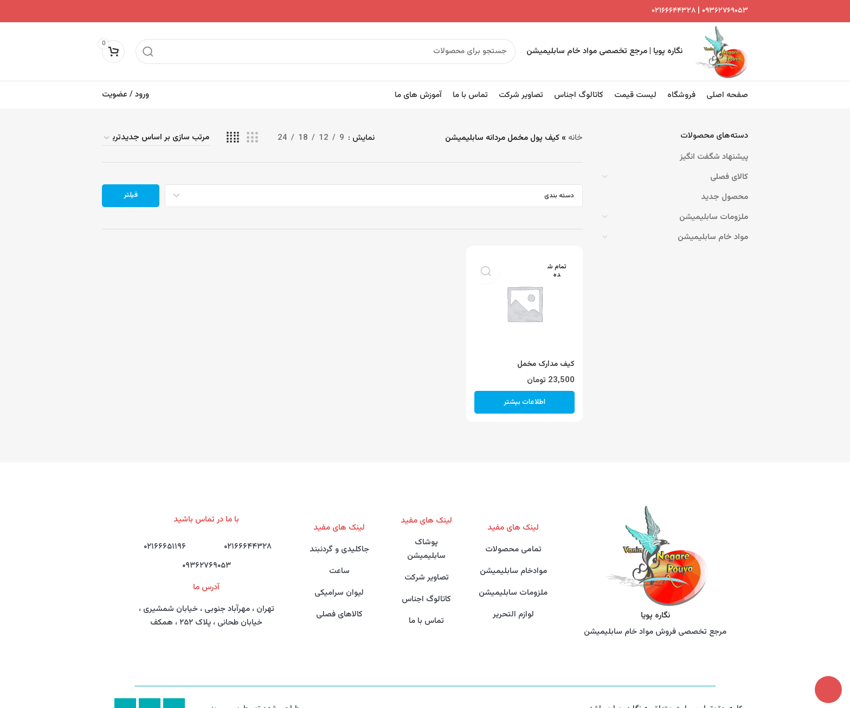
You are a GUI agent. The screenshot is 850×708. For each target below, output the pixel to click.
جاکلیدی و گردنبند (339, 540)
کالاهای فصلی (339, 605)
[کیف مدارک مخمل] (524, 294)
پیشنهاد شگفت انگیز (714, 147)
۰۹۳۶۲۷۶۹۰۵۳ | (722, 11)
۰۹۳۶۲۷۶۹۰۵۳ (206, 556)
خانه (575, 129)
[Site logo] (726, 47)
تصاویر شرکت (426, 568)
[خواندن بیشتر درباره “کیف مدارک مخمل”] (524, 393)
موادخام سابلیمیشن (513, 562)
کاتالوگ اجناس (426, 590)
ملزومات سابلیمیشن (713, 208)
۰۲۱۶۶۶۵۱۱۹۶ (165, 537)
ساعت (339, 562)
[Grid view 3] (252, 129)
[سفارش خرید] (156, 129)
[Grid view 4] (233, 129)
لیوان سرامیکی (339, 583)
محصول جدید (724, 188)
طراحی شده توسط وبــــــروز (255, 700)
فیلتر (131, 186)
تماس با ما (426, 612)
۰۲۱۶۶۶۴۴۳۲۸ (674, 11)
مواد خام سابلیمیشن (713, 228)
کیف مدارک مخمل (544, 355)
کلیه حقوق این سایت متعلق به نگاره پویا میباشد (666, 700)
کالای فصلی (729, 168)
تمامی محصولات (513, 540)
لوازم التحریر (513, 605)
